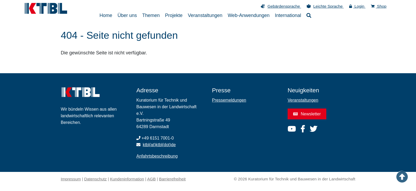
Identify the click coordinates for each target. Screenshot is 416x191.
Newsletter (307, 113)
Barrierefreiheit (172, 179)
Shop (379, 6)
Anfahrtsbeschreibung (157, 156)
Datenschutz (95, 179)
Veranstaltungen (303, 100)
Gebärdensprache (284, 6)
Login (357, 6)
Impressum (71, 179)
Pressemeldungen (229, 100)
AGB (151, 179)
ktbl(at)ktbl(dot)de (159, 144)
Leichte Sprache (328, 6)
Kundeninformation (127, 179)
